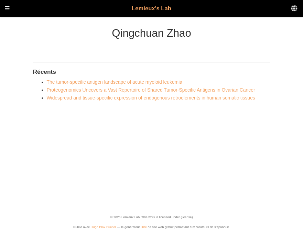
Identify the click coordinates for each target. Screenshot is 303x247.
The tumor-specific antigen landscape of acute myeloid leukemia (114, 82)
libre (144, 227)
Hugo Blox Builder (103, 227)
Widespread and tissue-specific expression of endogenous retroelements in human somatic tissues (151, 98)
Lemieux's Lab (151, 8)
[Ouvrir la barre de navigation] (7, 9)
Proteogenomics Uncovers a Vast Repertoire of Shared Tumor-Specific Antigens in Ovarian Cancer (151, 90)
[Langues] (294, 9)
